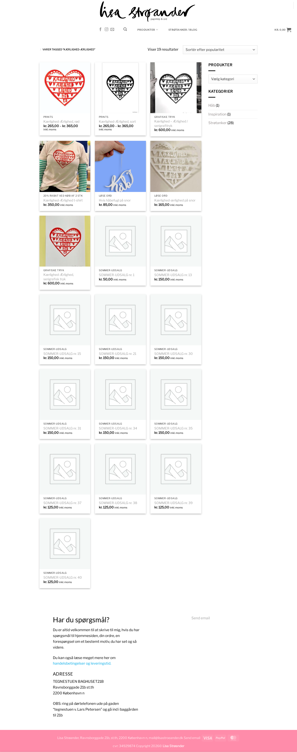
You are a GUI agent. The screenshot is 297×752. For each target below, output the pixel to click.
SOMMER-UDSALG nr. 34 (118, 428)
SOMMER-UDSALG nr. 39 (173, 503)
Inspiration (217, 114)
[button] (283, 29)
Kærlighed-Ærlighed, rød (61, 121)
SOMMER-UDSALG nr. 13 (173, 275)
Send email (200, 618)
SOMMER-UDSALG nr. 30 (173, 354)
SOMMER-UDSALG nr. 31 (62, 428)
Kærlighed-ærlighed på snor (174, 200)
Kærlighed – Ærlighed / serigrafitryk (171, 123)
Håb (211, 105)
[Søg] (125, 29)
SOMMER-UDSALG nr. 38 (118, 503)
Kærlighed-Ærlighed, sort (117, 121)
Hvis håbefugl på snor (115, 200)
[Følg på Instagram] (106, 30)
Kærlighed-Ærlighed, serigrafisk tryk (58, 277)
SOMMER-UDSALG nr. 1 (116, 275)
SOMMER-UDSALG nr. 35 (173, 428)
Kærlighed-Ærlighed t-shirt (63, 200)
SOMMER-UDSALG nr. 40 (62, 577)
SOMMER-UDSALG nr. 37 (62, 503)
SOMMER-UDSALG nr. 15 (62, 354)
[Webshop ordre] (220, 49)
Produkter (147, 29)
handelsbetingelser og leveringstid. (82, 663)
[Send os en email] (112, 30)
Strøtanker (217, 123)
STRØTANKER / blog (182, 29)
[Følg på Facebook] (100, 30)
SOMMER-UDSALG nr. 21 (117, 354)
